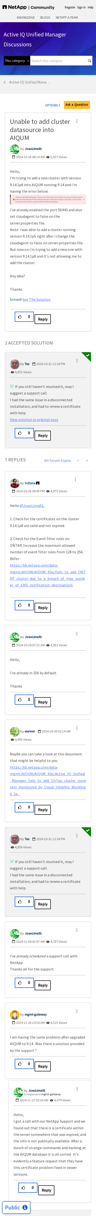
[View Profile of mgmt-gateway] (36, 1014)
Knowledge (26, 17)
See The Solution (36, 299)
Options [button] (51, 105)
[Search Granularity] (17, 60)
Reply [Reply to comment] (42, 435)
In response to (42, 1094)
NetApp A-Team (67, 17)
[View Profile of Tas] (27, 364)
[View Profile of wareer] (30, 731)
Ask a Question (77, 105)
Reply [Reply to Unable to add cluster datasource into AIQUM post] (42, 319)
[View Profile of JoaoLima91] (33, 149)
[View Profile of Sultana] (30, 483)
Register (70, 7)
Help (91, 7)
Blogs (45, 17)
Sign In (81, 7)
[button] (77, 121)
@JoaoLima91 (32, 505)
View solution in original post (34, 419)
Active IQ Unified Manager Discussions (30, 82)
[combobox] (61, 60)
